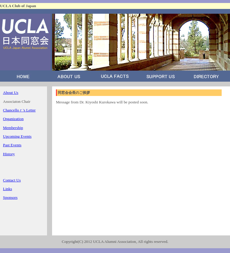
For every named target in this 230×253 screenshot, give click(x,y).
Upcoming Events (17, 136)
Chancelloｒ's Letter (19, 110)
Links (7, 189)
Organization (13, 119)
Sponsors (10, 197)
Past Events (12, 145)
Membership (13, 127)
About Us (10, 92)
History (9, 154)
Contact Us (12, 180)
